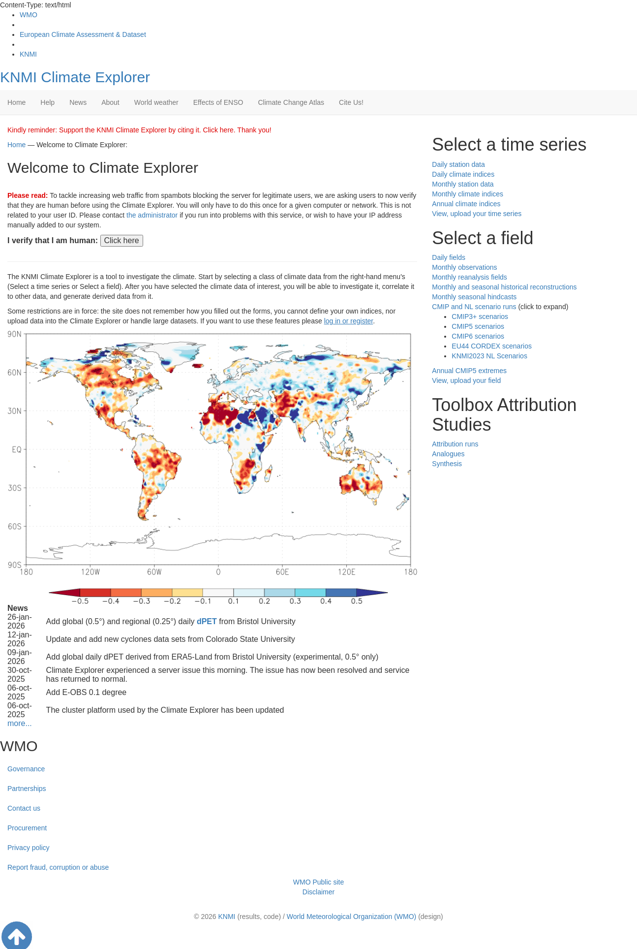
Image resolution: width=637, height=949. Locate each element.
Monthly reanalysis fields (469, 277)
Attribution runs (455, 444)
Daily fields (448, 257)
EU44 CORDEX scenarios (492, 346)
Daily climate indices (463, 174)
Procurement (27, 828)
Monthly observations (464, 267)
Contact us (23, 808)
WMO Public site (318, 882)
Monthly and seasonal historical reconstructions (504, 287)
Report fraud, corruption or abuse (58, 867)
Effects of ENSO (218, 102)
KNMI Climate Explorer (75, 77)
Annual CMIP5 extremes (469, 371)
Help (47, 102)
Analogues (448, 454)
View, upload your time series (476, 214)
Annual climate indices (466, 204)
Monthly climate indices (467, 194)
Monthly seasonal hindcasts (474, 297)
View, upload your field (466, 380)
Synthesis (447, 464)
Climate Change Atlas (291, 102)
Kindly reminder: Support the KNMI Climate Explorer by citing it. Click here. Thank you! (139, 130)
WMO (28, 15)
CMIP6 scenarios (478, 336)
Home (16, 102)
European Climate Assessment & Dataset (83, 34)
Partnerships (26, 788)
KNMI (28, 54)
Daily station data (458, 164)
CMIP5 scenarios (478, 326)
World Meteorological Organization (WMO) (352, 916)
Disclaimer (318, 892)
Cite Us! (351, 102)
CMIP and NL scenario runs (474, 307)
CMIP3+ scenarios (480, 316)
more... (19, 723)
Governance (26, 769)
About (110, 102)
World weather (156, 102)
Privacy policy (28, 848)
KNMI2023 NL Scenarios (489, 356)
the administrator (152, 215)
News (78, 102)
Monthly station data (462, 184)
